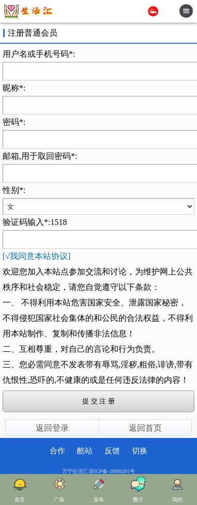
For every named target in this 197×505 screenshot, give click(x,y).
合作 (57, 451)
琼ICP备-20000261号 (112, 471)
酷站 (85, 451)
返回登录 (52, 427)
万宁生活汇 (75, 471)
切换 (139, 451)
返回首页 (145, 427)
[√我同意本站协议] (36, 256)
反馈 (112, 451)
